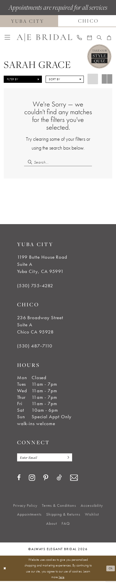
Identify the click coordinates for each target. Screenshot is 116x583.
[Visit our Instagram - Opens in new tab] (32, 479)
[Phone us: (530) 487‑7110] (79, 37)
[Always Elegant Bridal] (44, 37)
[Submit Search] (29, 162)
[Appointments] (89, 37)
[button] (7, 37)
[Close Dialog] (5, 570)
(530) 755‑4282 (35, 286)
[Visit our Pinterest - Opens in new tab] (45, 480)
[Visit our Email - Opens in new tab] (74, 479)
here (61, 578)
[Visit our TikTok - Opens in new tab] (59, 480)
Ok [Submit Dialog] (110, 570)
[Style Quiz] (99, 56)
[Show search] (99, 37)
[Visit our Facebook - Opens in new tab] (19, 480)
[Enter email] (47, 458)
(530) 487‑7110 (35, 347)
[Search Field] (58, 162)
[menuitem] (7, 37)
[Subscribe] (72, 458)
